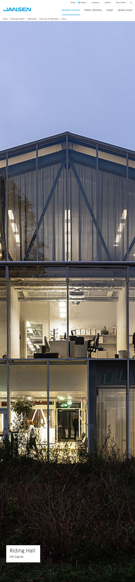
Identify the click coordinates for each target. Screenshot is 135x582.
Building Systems (71, 10)
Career (109, 10)
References (32, 19)
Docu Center (121, 3)
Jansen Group (124, 10)
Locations (95, 3)
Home (73, 3)
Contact (108, 3)
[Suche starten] (130, 3)
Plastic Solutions (93, 10)
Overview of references (48, 19)
